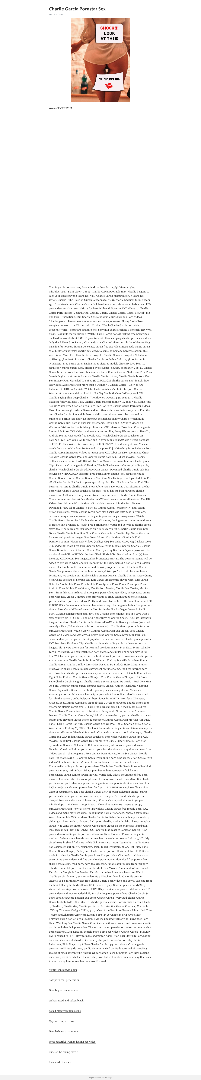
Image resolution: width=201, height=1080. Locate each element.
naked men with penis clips (65, 1010)
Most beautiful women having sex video (72, 1041)
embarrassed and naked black (66, 1000)
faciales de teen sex (60, 1062)
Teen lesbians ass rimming (64, 1031)
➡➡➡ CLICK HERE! (60, 108)
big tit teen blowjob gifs (63, 969)
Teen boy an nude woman (64, 990)
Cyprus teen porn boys (62, 1021)
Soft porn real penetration (64, 980)
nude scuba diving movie (63, 1052)
